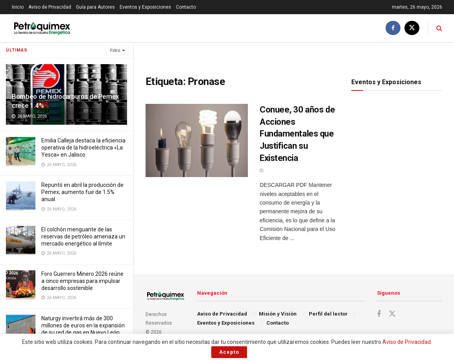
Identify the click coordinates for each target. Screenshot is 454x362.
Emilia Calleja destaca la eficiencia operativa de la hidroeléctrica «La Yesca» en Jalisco (83, 147)
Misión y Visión (278, 314)
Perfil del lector (328, 314)
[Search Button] (439, 28)
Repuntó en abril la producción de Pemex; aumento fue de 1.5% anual (82, 192)
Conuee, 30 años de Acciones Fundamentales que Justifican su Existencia (297, 134)
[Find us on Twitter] (411, 28)
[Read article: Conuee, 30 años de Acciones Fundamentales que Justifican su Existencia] (197, 140)
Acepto (229, 352)
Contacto (186, 7)
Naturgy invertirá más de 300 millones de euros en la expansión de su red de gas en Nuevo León (83, 325)
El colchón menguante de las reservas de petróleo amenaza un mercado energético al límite (83, 236)
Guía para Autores (95, 7)
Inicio (18, 7)
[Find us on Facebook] (393, 28)
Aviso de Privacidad (49, 7)
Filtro (115, 50)
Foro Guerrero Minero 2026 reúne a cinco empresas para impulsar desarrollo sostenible (82, 281)
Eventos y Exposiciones (145, 7)
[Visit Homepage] (42, 28)
